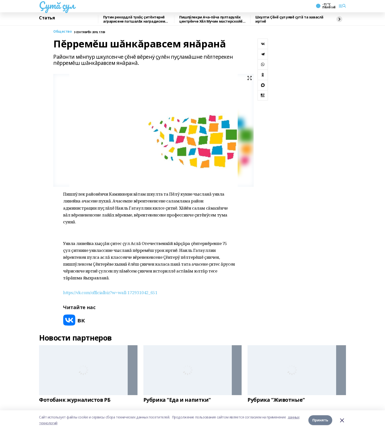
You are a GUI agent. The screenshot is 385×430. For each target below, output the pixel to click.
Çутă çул (57, 5)
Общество (62, 31)
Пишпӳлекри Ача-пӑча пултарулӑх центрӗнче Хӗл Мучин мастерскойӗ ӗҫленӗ (211, 19)
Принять (320, 420)
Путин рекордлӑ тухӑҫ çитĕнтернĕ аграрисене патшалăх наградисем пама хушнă (134, 19)
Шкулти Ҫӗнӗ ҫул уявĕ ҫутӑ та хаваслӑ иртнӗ (289, 19)
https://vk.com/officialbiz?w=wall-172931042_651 (110, 292)
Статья (47, 18)
